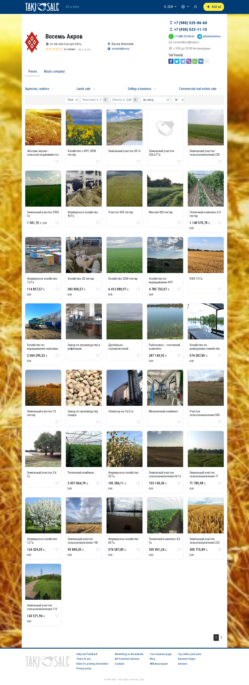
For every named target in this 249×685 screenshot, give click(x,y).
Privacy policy (83, 668)
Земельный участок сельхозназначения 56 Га (165, 474)
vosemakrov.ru (120, 49)
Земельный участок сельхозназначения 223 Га (205, 542)
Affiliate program (159, 663)
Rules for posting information (92, 663)
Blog (152, 658)
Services (182, 663)
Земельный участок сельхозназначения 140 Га (83, 542)
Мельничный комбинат (163, 411)
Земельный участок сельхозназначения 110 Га (42, 609)
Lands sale (83, 89)
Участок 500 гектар (120, 212)
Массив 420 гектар (161, 212)
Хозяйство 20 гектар (81, 279)
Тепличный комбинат (81, 473)
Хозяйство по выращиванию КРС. (161, 280)
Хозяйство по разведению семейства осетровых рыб (205, 348)
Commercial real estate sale (197, 89)
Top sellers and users (190, 654)
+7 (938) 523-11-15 (190, 29)
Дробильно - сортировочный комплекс (118, 348)
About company (54, 71)
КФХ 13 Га (196, 279)
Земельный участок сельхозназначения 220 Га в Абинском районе (205, 154)
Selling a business (139, 89)
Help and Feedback (87, 654)
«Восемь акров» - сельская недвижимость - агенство (43, 154)
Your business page (161, 654)
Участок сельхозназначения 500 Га (205, 415)
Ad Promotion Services (127, 658)
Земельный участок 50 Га (124, 151)
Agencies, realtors (37, 89)
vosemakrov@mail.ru (186, 42)
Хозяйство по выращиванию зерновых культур (42, 348)
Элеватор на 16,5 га (120, 411)
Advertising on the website (129, 654)
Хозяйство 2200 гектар (123, 279)
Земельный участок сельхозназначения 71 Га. (204, 476)
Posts (32, 71)
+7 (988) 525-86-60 (190, 22)
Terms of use (83, 658)
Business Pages (186, 658)
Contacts (119, 663)
